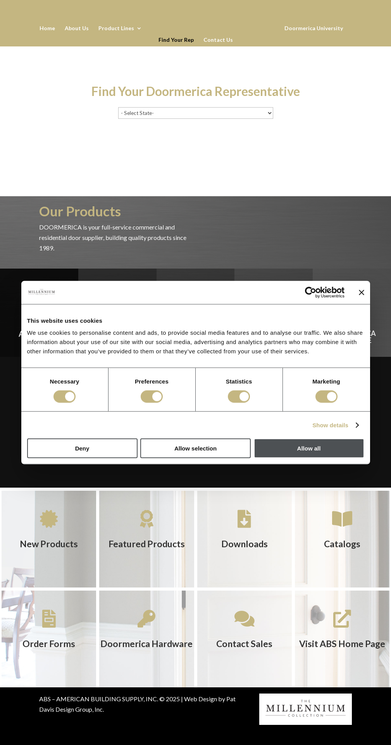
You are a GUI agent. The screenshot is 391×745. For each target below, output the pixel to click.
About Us (76, 28)
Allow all (309, 448)
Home (47, 28)
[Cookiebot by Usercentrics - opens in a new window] (310, 292)
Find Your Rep (176, 40)
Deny (82, 448)
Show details (330, 424)
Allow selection (195, 448)
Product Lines (116, 28)
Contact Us (218, 40)
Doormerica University (314, 28)
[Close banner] (361, 292)
